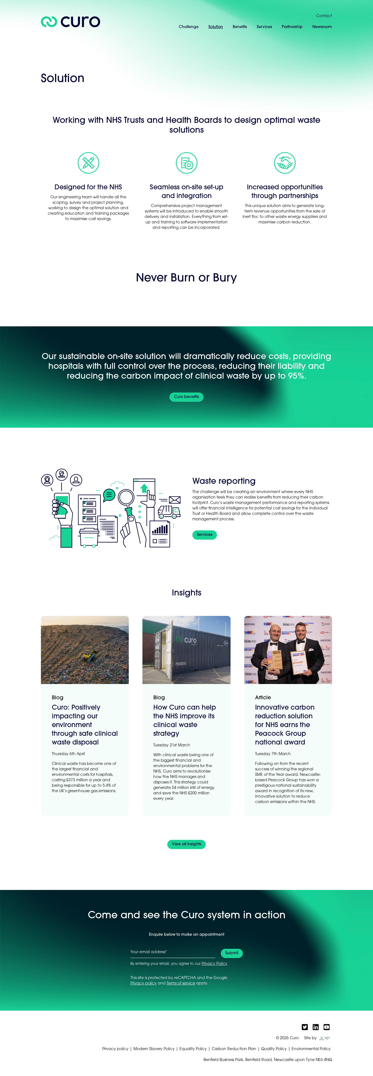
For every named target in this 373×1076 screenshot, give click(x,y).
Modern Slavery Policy (154, 1049)
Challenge (189, 27)
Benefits (240, 27)
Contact (324, 16)
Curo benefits (186, 397)
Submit (231, 953)
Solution (215, 27)
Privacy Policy (214, 964)
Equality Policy (193, 1049)
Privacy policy (143, 983)
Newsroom (322, 27)
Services (264, 27)
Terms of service (181, 983)
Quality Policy (274, 1049)
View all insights (186, 844)
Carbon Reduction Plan (234, 1049)
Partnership (292, 27)
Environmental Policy (311, 1049)
